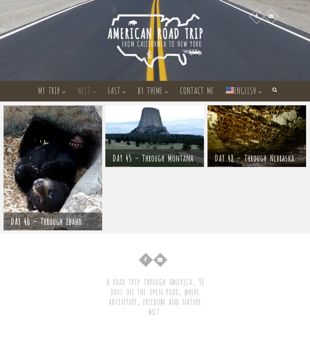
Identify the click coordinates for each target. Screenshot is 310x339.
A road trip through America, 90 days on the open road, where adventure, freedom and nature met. (155, 296)
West (83, 89)
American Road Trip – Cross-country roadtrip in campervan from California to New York (164, 330)
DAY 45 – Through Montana (152, 159)
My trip (49, 89)
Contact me (197, 89)
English (241, 89)
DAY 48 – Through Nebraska (254, 159)
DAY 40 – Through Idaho (46, 224)
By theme (150, 89)
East (114, 89)
